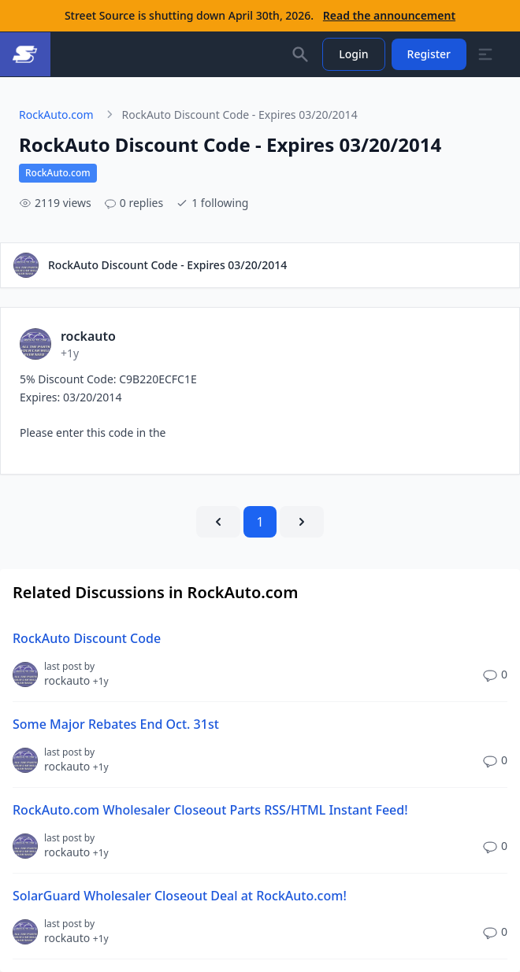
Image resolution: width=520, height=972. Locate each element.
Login (353, 53)
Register (429, 53)
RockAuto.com (56, 114)
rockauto (76, 680)
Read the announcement (389, 15)
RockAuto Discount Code (87, 638)
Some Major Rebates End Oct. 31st (116, 724)
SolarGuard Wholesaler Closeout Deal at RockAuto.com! (180, 895)
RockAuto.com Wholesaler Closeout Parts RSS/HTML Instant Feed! (210, 810)
